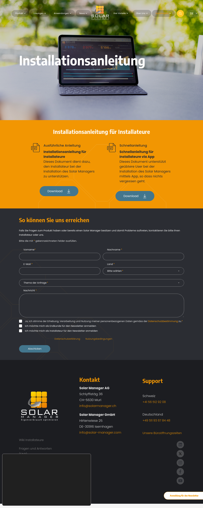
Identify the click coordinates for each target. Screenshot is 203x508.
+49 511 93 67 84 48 (154, 421)
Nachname (114, 250)
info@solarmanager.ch (95, 406)
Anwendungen (62, 13)
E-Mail (28, 265)
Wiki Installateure (32, 441)
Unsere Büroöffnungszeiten (160, 434)
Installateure (163, 13)
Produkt (20, 13)
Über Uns (142, 13)
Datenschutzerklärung (67, 339)
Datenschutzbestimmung (163, 322)
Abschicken (35, 349)
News (83, 13)
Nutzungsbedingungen (98, 339)
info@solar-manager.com (98, 433)
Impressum (28, 480)
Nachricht (30, 291)
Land (111, 265)
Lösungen (40, 13)
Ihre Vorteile (120, 13)
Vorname (30, 250)
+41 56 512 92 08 (151, 402)
